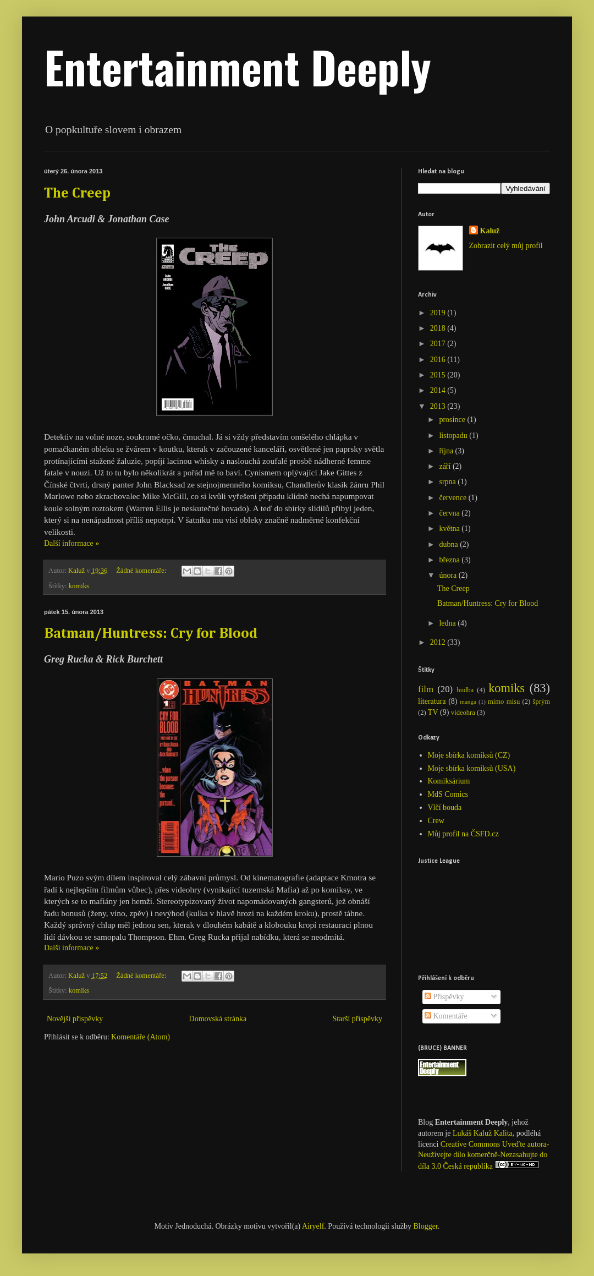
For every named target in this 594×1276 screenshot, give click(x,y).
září (445, 466)
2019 (439, 313)
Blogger (426, 1226)
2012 (439, 642)
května (450, 528)
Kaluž (490, 231)
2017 (439, 343)
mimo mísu (504, 701)
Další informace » (71, 543)
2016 (439, 359)
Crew (436, 821)
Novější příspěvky (75, 1019)
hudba (465, 690)
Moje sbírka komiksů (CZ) (469, 755)
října (447, 451)
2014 (439, 390)
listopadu (454, 435)
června (450, 513)
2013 (439, 406)
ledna (448, 623)
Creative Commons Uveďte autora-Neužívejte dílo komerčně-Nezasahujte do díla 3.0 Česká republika (483, 1155)
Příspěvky (444, 997)
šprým (541, 701)
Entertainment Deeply (237, 66)
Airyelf (313, 1226)
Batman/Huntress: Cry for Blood (150, 634)
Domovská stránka (218, 1019)
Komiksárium (449, 781)
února (448, 575)
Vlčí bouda (445, 807)
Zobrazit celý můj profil (506, 246)
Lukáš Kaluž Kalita (483, 1133)
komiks (79, 586)
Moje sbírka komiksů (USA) (472, 768)
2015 (439, 375)
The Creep (77, 194)
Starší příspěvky (357, 1019)
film (425, 689)
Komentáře (446, 1016)
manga (468, 701)
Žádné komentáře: (142, 570)
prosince (453, 419)
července (453, 498)
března (450, 560)
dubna (449, 544)
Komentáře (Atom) (140, 1037)
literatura (432, 701)
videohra (463, 712)
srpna (448, 482)
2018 (439, 328)
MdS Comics (448, 794)
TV (433, 712)
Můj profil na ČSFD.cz (463, 834)
